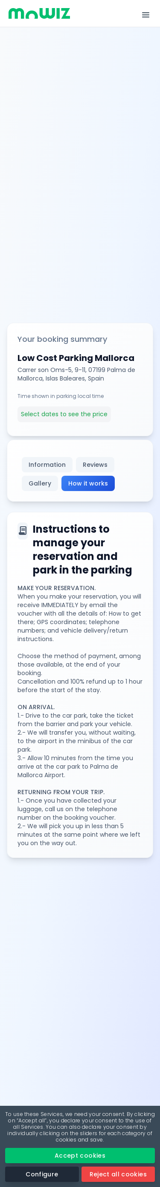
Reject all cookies (118, 1174)
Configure (42, 1174)
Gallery (40, 483)
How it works (88, 483)
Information (47, 464)
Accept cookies (80, 1155)
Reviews (95, 464)
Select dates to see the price (64, 414)
